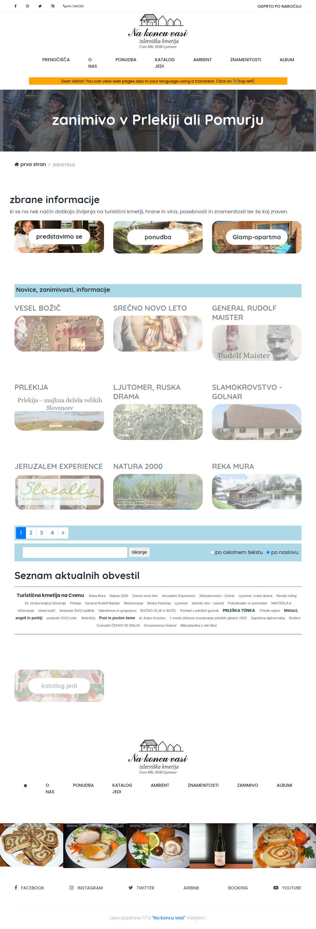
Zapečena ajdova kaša (268, 618)
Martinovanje (133, 603)
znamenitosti (245, 60)
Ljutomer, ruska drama (255, 596)
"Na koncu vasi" (168, 918)
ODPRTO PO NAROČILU (279, 6)
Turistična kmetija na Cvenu (51, 595)
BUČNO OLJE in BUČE (158, 610)
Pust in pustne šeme (117, 618)
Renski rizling (286, 596)
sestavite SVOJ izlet (61, 618)
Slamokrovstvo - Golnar (217, 596)
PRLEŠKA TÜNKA (239, 610)
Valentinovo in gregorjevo (117, 610)
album (287, 60)
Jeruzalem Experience (178, 596)
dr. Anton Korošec (152, 618)
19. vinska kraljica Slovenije (45, 603)
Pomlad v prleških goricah (199, 610)
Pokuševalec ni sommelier (247, 603)
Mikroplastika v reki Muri (198, 625)
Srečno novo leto (145, 596)
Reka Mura (97, 596)
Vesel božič (47, 610)
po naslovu (284, 552)
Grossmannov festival (160, 625)
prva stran (30, 164)
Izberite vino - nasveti (208, 603)
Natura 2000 (119, 596)
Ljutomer (181, 603)
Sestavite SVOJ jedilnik (76, 610)
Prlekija (75, 603)
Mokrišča (88, 618)
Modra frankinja (159, 603)
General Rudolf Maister (102, 603)
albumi (285, 785)
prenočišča (56, 60)
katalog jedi (165, 63)
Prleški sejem (270, 610)
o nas (92, 63)
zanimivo (247, 785)
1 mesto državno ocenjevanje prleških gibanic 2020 (208, 618)
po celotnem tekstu (239, 552)
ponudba (125, 60)
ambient (202, 60)
